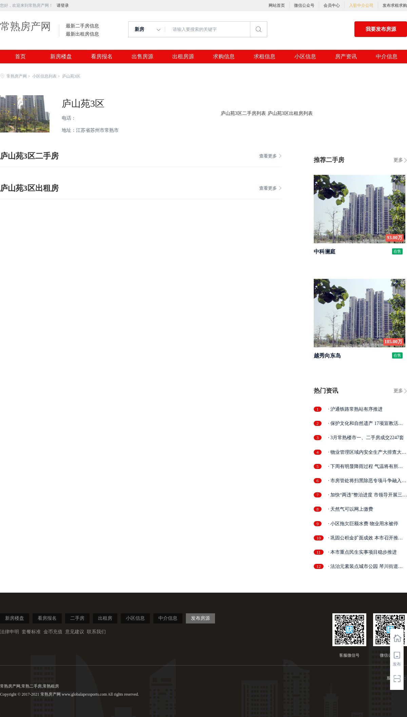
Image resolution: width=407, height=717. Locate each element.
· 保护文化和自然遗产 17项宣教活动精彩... (365, 424)
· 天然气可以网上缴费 (350, 509)
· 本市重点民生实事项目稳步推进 (362, 552)
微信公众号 (304, 5)
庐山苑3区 (83, 103)
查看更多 (270, 156)
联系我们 (96, 631)
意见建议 (74, 631)
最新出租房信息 (82, 34)
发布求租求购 (395, 5)
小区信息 (305, 56)
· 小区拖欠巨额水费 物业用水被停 (363, 523)
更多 (398, 160)
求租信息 (264, 56)
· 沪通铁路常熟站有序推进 (355, 409)
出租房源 (183, 56)
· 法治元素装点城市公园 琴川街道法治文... (365, 567)
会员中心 (332, 5)
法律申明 (9, 631)
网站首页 (277, 5)
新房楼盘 (61, 56)
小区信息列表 (44, 76)
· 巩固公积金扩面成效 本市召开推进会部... (365, 538)
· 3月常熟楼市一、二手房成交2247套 (366, 437)
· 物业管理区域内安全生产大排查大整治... (367, 452)
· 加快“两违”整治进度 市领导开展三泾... (365, 495)
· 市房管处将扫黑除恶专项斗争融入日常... (367, 481)
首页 (20, 56)
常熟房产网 (25, 26)
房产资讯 (346, 56)
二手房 (77, 618)
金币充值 (52, 631)
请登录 (63, 5)
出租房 (105, 618)
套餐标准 (31, 631)
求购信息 (224, 56)
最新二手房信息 (82, 26)
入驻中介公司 (361, 5)
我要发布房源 (381, 29)
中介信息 (386, 56)
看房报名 (101, 56)
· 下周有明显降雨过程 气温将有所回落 (365, 467)
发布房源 (200, 618)
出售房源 (142, 56)
